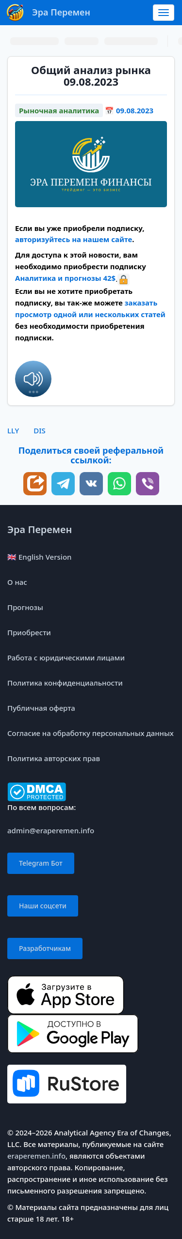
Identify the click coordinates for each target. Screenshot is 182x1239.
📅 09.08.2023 (129, 110)
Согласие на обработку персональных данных (90, 733)
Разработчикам (45, 948)
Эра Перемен (39, 529)
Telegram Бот (41, 863)
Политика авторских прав (53, 758)
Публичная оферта (41, 708)
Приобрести (29, 632)
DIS (39, 430)
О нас (17, 582)
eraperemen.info (36, 1156)
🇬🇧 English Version (39, 557)
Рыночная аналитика (59, 110)
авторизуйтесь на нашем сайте (73, 239)
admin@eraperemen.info (50, 830)
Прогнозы (25, 607)
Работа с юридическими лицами (66, 657)
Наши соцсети (42, 905)
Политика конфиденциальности (65, 683)
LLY (13, 430)
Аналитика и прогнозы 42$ (65, 278)
